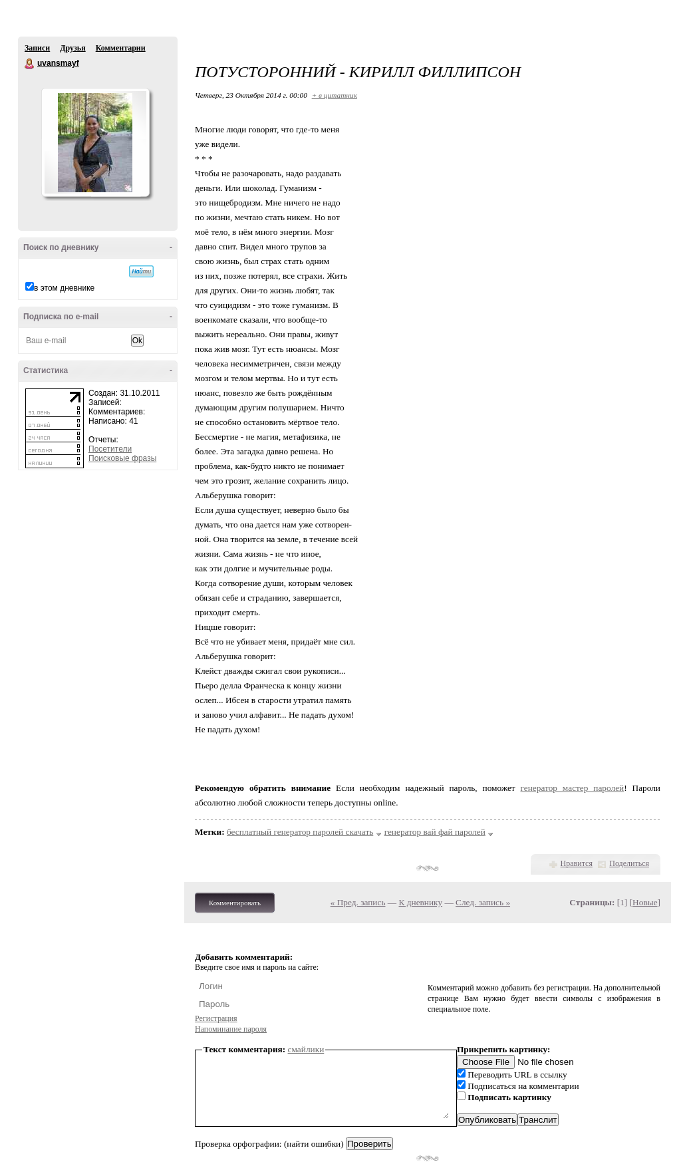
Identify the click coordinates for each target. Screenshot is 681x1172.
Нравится (577, 863)
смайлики (306, 1049)
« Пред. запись (358, 902)
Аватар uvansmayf (95, 142)
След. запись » (483, 902)
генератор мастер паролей (572, 788)
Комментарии (121, 48)
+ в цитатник (334, 95)
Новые (644, 902)
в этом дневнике (64, 288)
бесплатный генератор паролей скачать (300, 832)
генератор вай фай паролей (434, 832)
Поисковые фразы (122, 458)
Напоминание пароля (231, 1029)
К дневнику (421, 902)
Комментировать (235, 903)
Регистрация (216, 1018)
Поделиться (629, 863)
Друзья (72, 48)
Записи (37, 48)
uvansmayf (30, 64)
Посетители (110, 449)
